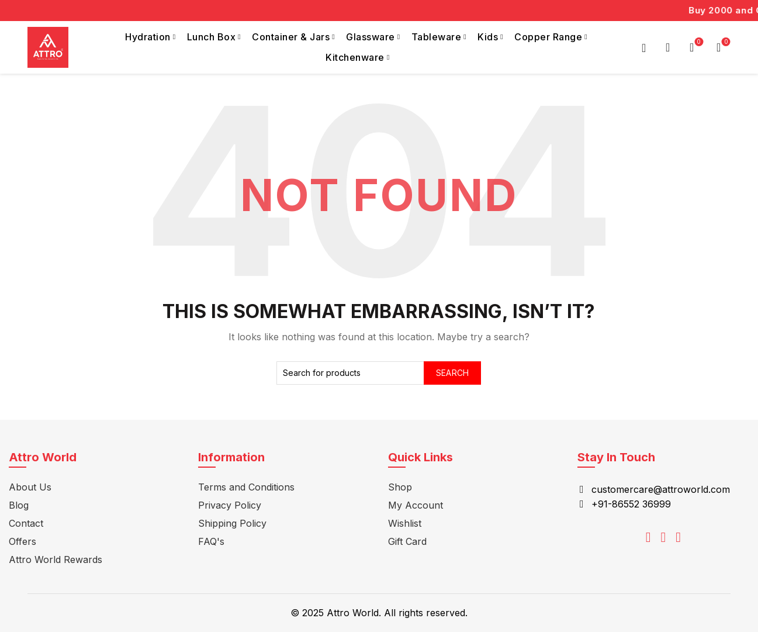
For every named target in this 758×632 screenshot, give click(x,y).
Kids (487, 37)
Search (452, 373)
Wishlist (697, 42)
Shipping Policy (232, 523)
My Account (415, 505)
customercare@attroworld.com (660, 489)
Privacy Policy (229, 505)
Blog (19, 505)
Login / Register (644, 47)
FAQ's (211, 541)
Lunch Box (211, 37)
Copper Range (548, 37)
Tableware (436, 37)
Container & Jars (291, 37)
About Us (30, 487)
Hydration (148, 37)
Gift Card (407, 541)
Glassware (370, 37)
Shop (400, 487)
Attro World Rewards (55, 559)
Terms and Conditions (246, 487)
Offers (22, 541)
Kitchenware (355, 57)
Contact (26, 523)
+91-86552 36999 (631, 504)
